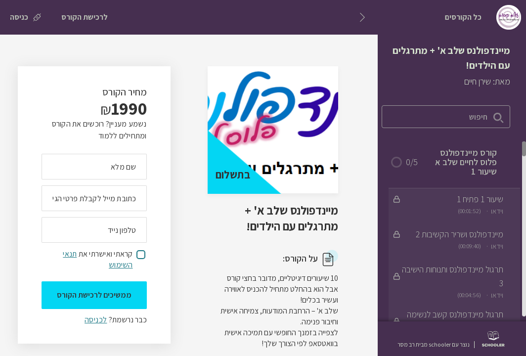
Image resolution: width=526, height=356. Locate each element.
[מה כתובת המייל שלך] (94, 198)
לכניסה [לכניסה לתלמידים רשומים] (96, 319)
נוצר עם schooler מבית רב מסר (433, 344)
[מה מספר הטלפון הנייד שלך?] (94, 230)
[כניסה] (25, 17)
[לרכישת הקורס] (84, 17)
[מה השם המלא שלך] (94, 166)
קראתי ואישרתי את (97, 259)
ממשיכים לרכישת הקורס (94, 295)
